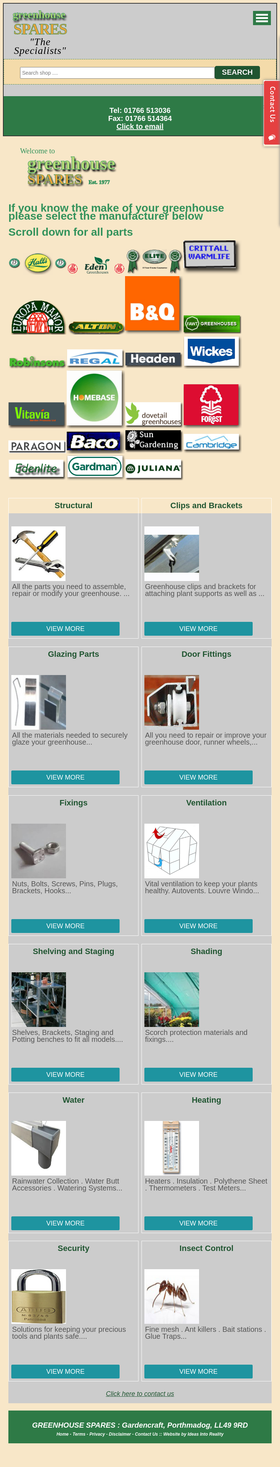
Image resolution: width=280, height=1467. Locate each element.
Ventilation (206, 802)
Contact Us (146, 1434)
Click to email (140, 126)
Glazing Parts (73, 654)
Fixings (73, 802)
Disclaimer (120, 1434)
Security (73, 1248)
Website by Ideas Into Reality (193, 1434)
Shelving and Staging (73, 951)
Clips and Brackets (206, 505)
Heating (206, 1100)
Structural (74, 505)
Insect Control (206, 1248)
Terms (79, 1434)
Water (74, 1100)
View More (65, 628)
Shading (206, 951)
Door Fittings (207, 654)
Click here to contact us (140, 1393)
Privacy (97, 1434)
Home (63, 1434)
